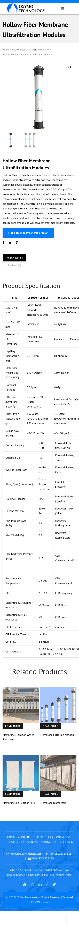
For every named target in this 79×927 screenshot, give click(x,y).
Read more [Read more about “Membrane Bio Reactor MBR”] (13, 799)
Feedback (66, 847)
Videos (13, 847)
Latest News (29, 847)
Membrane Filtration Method (57, 740)
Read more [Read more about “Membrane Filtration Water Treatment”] (13, 731)
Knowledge (64, 843)
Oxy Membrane (28, 903)
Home (6, 49)
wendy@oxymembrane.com (26, 859)
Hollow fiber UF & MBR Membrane (30, 49)
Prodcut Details (14, 263)
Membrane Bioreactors (53, 808)
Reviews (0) (14, 271)
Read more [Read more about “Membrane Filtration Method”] (51, 731)
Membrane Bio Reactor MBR (19, 808)
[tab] (14, 263)
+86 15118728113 (60, 859)
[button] (70, 67)
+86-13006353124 (42, 864)
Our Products (43, 843)
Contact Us (49, 847)
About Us (24, 843)
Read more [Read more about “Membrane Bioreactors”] (51, 799)
